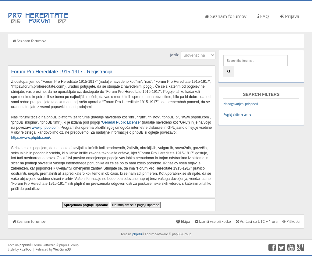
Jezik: (174, 55)
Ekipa (183, 221)
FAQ (263, 16)
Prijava (290, 16)
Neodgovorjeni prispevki (240, 104)
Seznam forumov (225, 16)
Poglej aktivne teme (237, 114)
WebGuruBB (62, 249)
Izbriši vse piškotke (213, 221)
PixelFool (26, 249)
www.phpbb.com (45, 127)
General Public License (121, 122)
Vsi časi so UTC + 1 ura (257, 221)
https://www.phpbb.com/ (30, 137)
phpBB (137, 234)
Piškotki (291, 221)
